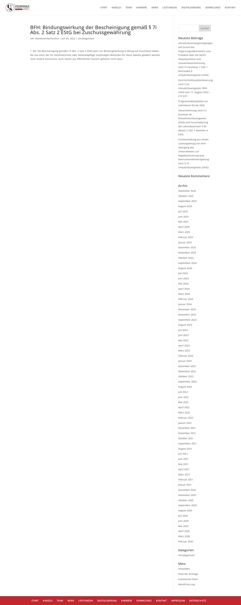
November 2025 (187, 190)
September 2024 (187, 263)
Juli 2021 (183, 453)
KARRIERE (141, 7)
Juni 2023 (183, 335)
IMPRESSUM (178, 600)
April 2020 (184, 531)
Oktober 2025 (185, 196)
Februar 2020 (185, 541)
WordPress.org (186, 584)
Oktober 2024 (185, 257)
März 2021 (184, 474)
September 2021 (187, 443)
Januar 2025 (185, 242)
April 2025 (184, 226)
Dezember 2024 (187, 247)
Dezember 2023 (187, 309)
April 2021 (184, 469)
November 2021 (187, 433)
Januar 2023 (185, 361)
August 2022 (185, 386)
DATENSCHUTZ (197, 600)
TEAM (129, 7)
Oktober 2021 (185, 438)
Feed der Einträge (188, 574)
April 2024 (184, 288)
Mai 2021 (183, 464)
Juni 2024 (183, 278)
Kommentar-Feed (188, 579)
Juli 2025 (183, 211)
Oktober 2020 (185, 500)
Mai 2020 (183, 526)
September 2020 (187, 505)
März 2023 (184, 350)
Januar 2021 (185, 484)
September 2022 (187, 381)
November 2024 (187, 252)
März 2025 (184, 232)
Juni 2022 (183, 397)
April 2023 (184, 345)
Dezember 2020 (187, 489)
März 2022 (184, 412)
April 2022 (184, 407)
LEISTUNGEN (170, 7)
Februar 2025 (185, 237)
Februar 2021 (185, 479)
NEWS (154, 7)
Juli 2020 (183, 515)
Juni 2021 (183, 458)
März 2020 (184, 536)
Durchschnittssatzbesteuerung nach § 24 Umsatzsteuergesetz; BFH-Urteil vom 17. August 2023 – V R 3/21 (195, 88)
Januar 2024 (185, 304)
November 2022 (187, 371)
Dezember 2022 (187, 366)
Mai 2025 (183, 221)
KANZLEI (116, 7)
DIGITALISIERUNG (191, 7)
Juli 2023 (183, 330)
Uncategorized (86, 38)
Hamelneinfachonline (47, 38)
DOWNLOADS (212, 7)
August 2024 (185, 268)
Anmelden (184, 568)
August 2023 (185, 324)
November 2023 (187, 314)
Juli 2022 (183, 392)
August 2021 (185, 448)
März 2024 (184, 294)
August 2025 (185, 206)
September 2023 (187, 319)
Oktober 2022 (185, 376)
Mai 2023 (183, 340)
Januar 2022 (185, 422)
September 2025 (187, 201)
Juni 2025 (183, 216)
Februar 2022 (185, 417)
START (103, 7)
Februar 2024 (185, 299)
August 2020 (185, 510)
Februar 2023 (185, 355)
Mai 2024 (183, 283)
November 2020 (187, 495)
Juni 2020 (183, 520)
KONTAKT (230, 7)
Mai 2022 (183, 402)
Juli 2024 (183, 273)
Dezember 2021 (187, 428)
